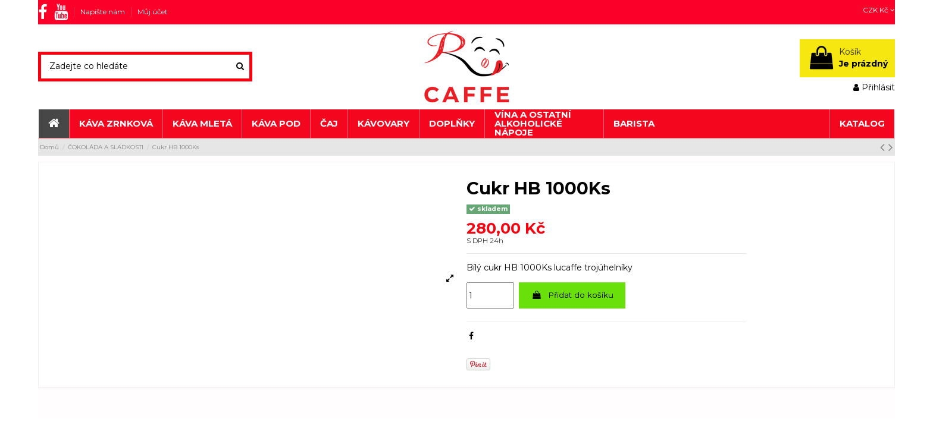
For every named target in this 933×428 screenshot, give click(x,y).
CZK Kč (879, 9)
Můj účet (152, 11)
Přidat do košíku (573, 295)
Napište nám (103, 11)
